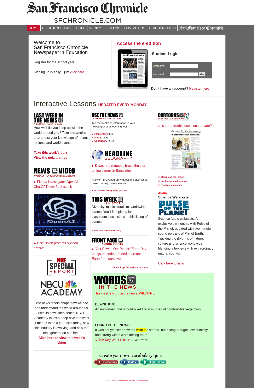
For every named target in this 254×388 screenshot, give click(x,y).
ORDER (80, 28)
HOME (34, 28)
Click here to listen (171, 263)
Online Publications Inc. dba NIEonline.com (130, 381)
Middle (97, 137)
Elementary (100, 134)
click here (77, 72)
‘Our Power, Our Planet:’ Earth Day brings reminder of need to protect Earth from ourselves (119, 254)
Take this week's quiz (50, 152)
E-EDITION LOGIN (56, 28)
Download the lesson (172, 177)
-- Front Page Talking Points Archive (130, 267)
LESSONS (112, 28)
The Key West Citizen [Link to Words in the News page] (112, 340)
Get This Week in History (106, 230)
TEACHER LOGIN (162, 28)
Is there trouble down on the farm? (185, 125)
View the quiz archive (50, 157)
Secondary (99, 140)
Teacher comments (171, 185)
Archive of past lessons (174, 181)
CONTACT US (134, 28)
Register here (199, 88)
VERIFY (95, 28)
